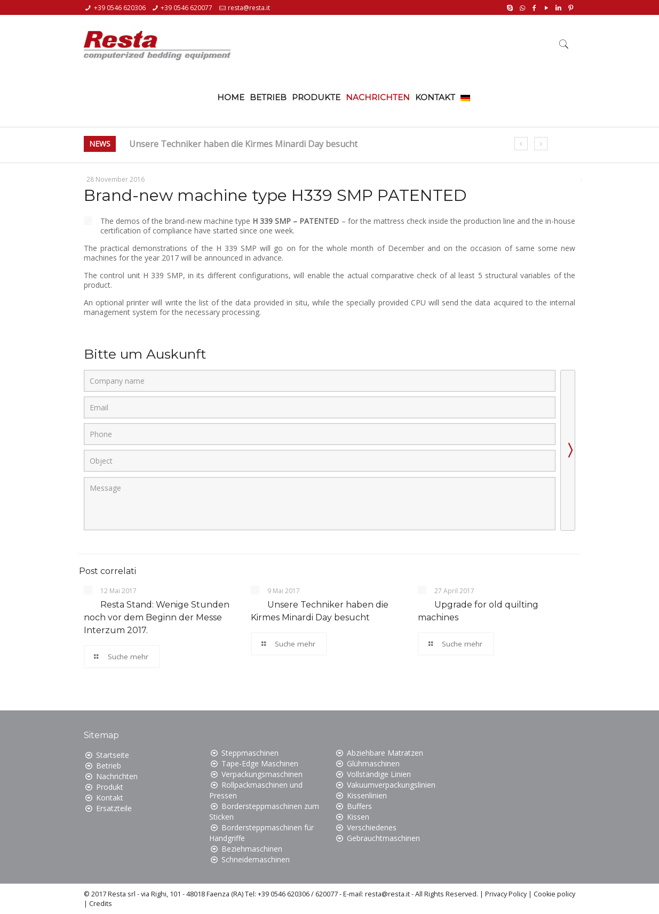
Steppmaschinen (250, 753)
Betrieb (108, 766)
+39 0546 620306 (120, 7)
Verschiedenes (371, 827)
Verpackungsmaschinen (262, 774)
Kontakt (109, 797)
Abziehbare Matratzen (385, 753)
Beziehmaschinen (251, 849)
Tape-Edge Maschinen (259, 763)
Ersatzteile (114, 808)
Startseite (112, 755)
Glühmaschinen (373, 763)
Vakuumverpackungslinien (391, 785)
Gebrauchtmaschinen (383, 838)
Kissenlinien (367, 795)
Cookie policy (554, 894)
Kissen (358, 817)
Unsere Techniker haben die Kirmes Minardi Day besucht (243, 144)
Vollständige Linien (379, 774)
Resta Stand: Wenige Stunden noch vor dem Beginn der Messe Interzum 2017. (156, 617)
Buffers (359, 806)
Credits (100, 903)
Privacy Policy (506, 894)
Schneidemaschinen (255, 859)
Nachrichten (117, 776)
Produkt (109, 787)
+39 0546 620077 (186, 7)
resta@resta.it (249, 7)
